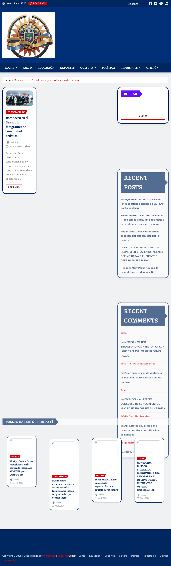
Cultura (88, 68)
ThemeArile (8, 560)
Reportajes (131, 68)
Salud (27, 68)
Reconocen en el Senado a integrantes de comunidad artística (46, 80)
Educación (46, 68)
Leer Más (14, 198)
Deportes (67, 68)
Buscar (130, 97)
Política (108, 68)
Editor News (64, 555)
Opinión (152, 68)
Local (11, 68)
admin (14, 153)
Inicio (8, 80)
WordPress (49, 555)
